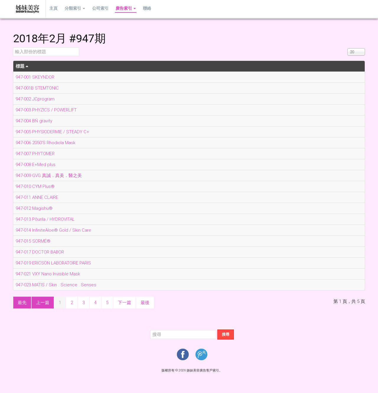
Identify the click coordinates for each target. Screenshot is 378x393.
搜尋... (150, 329)
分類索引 (73, 8)
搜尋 (225, 334)
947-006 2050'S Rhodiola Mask (45, 142)
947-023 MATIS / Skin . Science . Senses (56, 285)
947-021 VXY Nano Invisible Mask (48, 274)
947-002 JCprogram (35, 99)
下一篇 (124, 302)
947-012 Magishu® (34, 208)
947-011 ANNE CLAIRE (37, 197)
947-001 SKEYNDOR (35, 77)
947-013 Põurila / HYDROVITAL (45, 219)
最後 (145, 302)
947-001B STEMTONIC (37, 88)
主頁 (53, 8)
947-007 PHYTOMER (35, 153)
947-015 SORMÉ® (33, 241)
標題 (22, 66)
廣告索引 (122, 8)
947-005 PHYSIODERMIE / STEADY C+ (52, 131)
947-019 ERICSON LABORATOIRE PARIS (53, 263)
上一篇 (42, 302)
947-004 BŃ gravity (34, 121)
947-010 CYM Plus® (35, 186)
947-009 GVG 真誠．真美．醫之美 (49, 175)
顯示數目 (347, 47)
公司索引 (97, 8)
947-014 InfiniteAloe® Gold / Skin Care (53, 230)
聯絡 (142, 8)
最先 (22, 302)
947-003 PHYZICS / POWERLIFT (46, 110)
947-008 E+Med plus (36, 164)
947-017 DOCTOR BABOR (40, 252)
